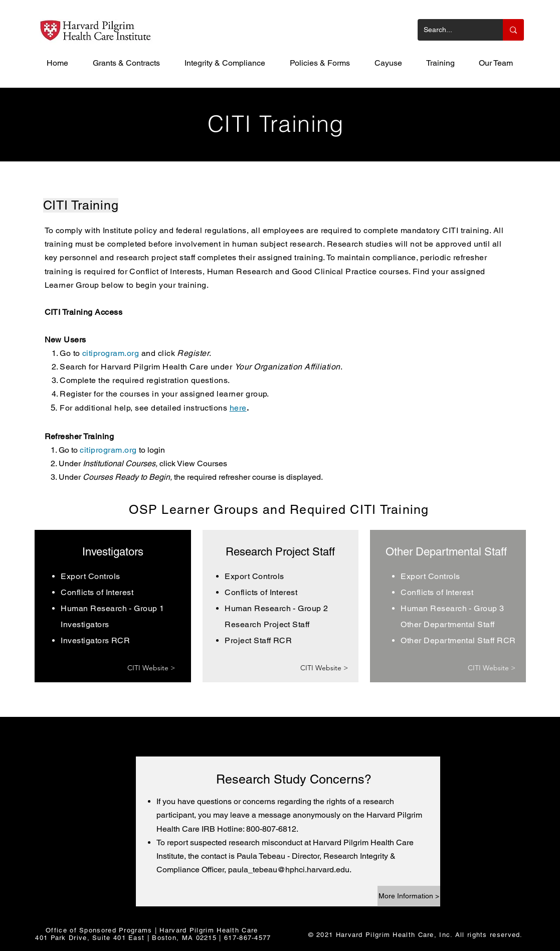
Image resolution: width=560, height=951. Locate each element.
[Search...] (453, 30)
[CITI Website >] (151, 668)
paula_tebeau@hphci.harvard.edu (288, 869)
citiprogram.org (110, 353)
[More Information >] (409, 896)
